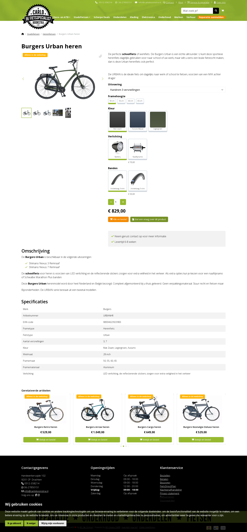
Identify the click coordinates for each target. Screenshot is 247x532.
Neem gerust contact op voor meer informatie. (141, 236)
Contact (168, 2)
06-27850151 (125, 2)
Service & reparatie (198, 2)
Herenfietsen (49, 33)
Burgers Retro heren (97, 426)
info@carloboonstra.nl (150, 2)
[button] (100, 56)
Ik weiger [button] (31, 523)
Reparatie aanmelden (211, 17)
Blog (180, 2)
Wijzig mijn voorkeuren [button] (52, 523)
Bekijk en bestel (45, 439)
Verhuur (191, 17)
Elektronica (148, 17)
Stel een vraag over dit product (149, 219)
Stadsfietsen (33, 33)
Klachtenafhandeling (171, 489)
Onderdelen (119, 17)
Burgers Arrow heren (149, 426)
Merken (178, 17)
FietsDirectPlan (168, 486)
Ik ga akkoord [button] (14, 523)
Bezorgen (165, 482)
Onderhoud (164, 17)
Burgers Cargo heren (201, 426)
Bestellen (165, 475)
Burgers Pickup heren (46, 426)
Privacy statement (169, 493)
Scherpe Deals (102, 17)
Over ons (220, 2)
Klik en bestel (118, 219)
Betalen (164, 479)
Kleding (134, 17)
